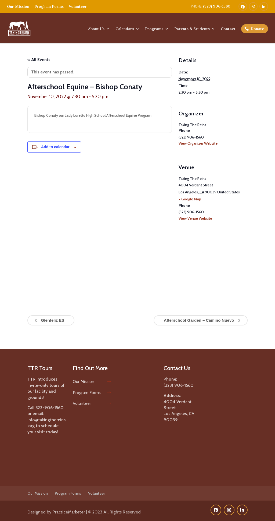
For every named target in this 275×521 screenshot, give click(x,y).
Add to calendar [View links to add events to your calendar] (55, 147)
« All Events (38, 59)
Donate (257, 28)
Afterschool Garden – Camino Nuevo (199, 320)
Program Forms (49, 6)
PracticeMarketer (68, 512)
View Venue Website (195, 218)
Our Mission (18, 6)
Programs (154, 29)
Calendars (124, 29)
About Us (96, 29)
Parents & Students (192, 29)
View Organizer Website (198, 143)
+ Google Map (190, 199)
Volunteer (78, 6)
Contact (228, 29)
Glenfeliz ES (52, 320)
